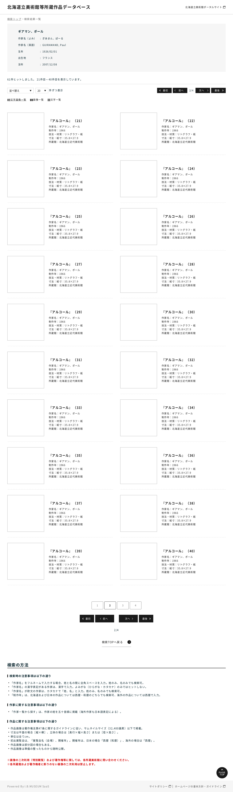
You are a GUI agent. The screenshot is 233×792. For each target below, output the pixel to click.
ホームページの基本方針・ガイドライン (198, 786)
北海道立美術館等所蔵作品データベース (48, 7)
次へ (201, 90)
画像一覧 (37, 99)
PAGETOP (222, 772)
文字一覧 (54, 99)
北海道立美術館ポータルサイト (203, 7)
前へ (181, 90)
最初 (165, 90)
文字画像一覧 (16, 99)
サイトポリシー (158, 786)
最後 (217, 90)
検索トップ (14, 19)
